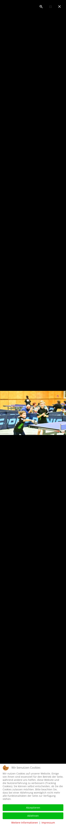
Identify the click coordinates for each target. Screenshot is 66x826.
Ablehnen (33, 815)
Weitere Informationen (24, 822)
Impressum (48, 822)
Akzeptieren (33, 807)
